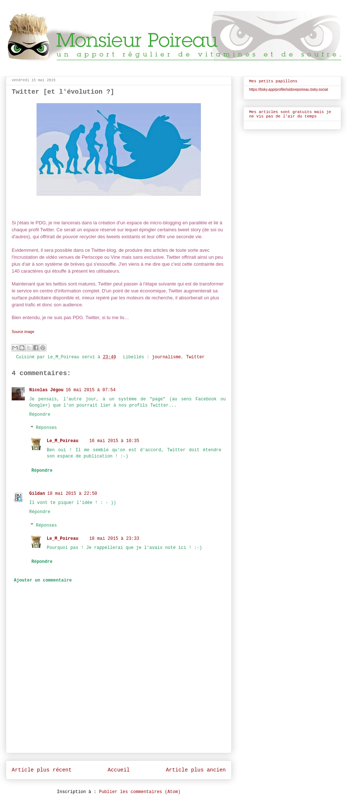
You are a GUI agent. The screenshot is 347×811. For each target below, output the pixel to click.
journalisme (166, 357)
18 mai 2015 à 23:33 (114, 538)
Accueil (119, 770)
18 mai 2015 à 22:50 (72, 493)
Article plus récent (42, 770)
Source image (23, 332)
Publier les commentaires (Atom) (139, 792)
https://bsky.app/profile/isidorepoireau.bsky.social (288, 89)
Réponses (46, 427)
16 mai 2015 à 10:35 (114, 441)
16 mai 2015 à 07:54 (91, 390)
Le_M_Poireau (62, 441)
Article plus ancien (196, 770)
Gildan (37, 493)
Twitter (195, 357)
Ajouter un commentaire (43, 580)
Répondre (39, 414)
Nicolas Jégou (46, 390)
